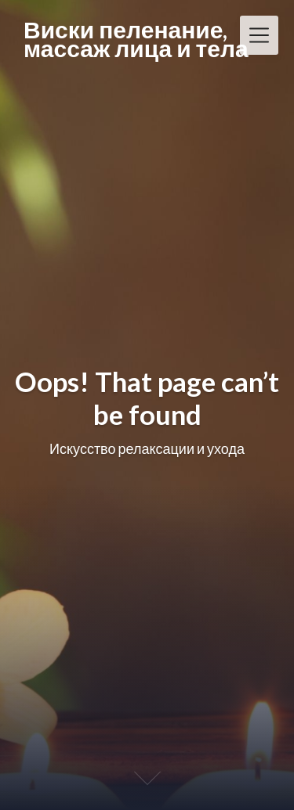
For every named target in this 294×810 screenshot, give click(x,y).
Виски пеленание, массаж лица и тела (136, 38)
